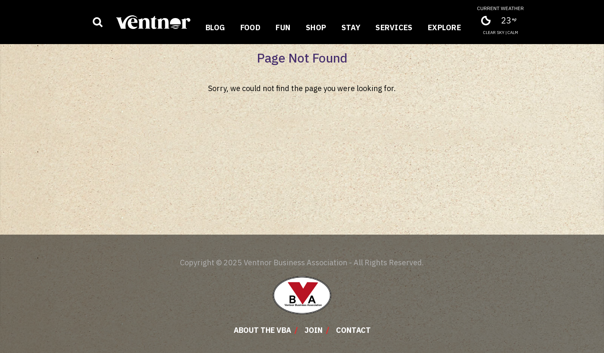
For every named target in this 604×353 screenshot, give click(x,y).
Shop (316, 27)
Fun (283, 27)
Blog (215, 27)
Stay (351, 27)
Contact (353, 330)
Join (314, 330)
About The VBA (262, 330)
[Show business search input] (98, 22)
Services (394, 27)
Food (250, 27)
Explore (444, 27)
